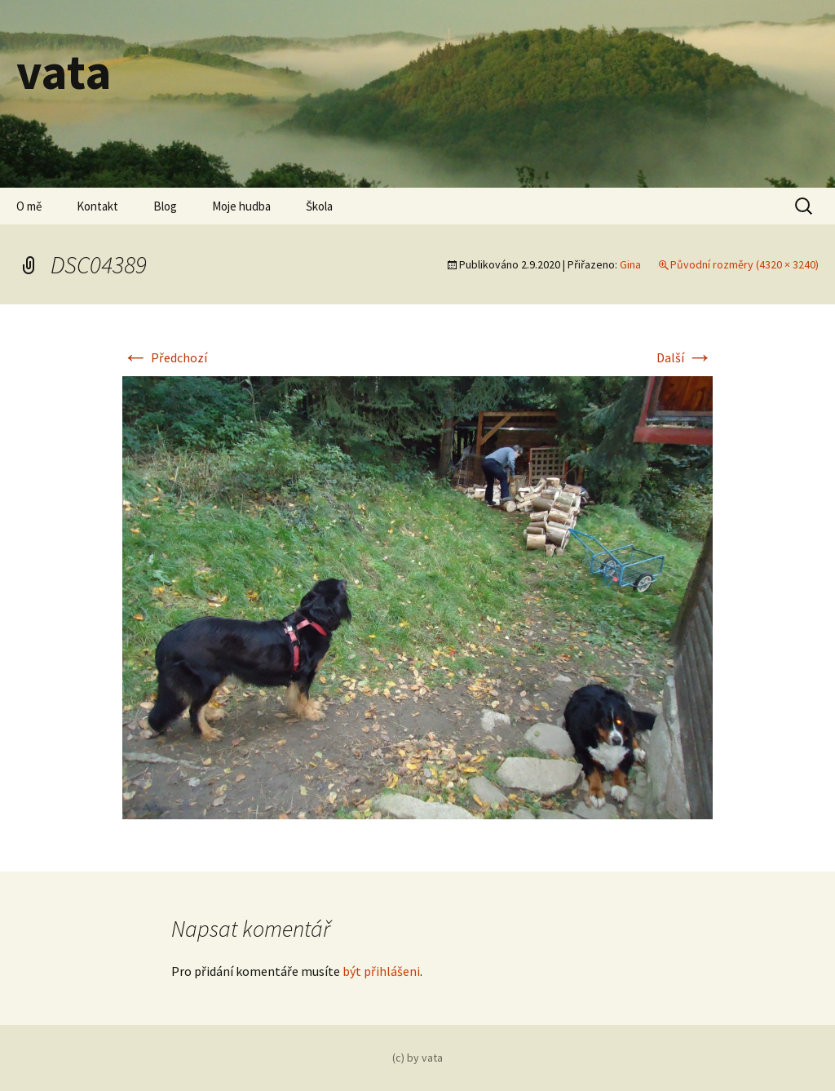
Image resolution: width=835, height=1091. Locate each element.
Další (684, 357)
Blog (165, 206)
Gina (630, 264)
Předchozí (164, 357)
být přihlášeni (381, 971)
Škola (319, 206)
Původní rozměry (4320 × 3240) (744, 264)
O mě (29, 206)
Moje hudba (241, 206)
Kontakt (97, 206)
